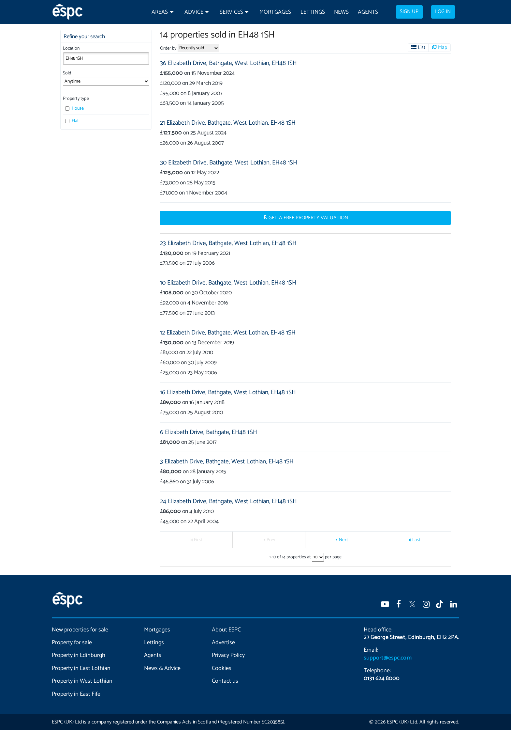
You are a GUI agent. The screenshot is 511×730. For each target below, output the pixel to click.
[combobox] (106, 58)
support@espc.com (387, 658)
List (421, 48)
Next (343, 540)
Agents (368, 12)
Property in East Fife (76, 694)
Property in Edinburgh (78, 655)
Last (416, 540)
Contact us (225, 681)
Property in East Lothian (81, 668)
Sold (67, 73)
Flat (72, 121)
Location (71, 48)
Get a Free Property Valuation (308, 218)
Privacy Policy (228, 655)
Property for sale (72, 642)
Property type (76, 98)
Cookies (221, 668)
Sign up (409, 12)
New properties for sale (80, 630)
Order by (168, 48)
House (74, 108)
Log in (443, 12)
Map (442, 48)
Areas (160, 12)
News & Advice (162, 668)
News (341, 12)
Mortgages (275, 12)
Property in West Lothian (82, 681)
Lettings (312, 12)
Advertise (223, 642)
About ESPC (226, 630)
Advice (193, 12)
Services (231, 12)
